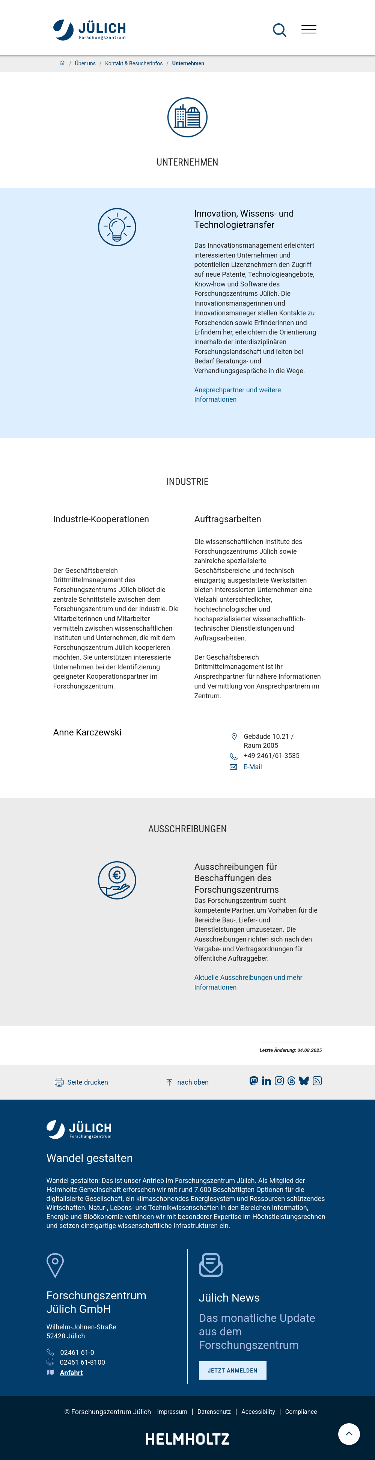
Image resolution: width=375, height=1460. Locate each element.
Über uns (85, 63)
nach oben (187, 1082)
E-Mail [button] (253, 767)
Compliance (301, 1411)
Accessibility (258, 1411)
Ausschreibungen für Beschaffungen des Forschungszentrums (236, 878)
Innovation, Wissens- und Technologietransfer (244, 219)
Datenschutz (214, 1411)
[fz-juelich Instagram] (277, 1083)
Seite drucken (81, 1082)
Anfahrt (71, 1373)
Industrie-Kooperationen (101, 519)
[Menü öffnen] (309, 30)
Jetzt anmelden (233, 1371)
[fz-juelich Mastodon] (252, 1083)
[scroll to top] (349, 1434)
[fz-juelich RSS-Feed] (315, 1083)
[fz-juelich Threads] (289, 1083)
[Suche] (279, 30)
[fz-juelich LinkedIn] (264, 1083)
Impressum (172, 1411)
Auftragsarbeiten (228, 519)
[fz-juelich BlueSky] (302, 1083)
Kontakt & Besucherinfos (134, 63)
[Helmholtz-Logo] (187, 1442)
